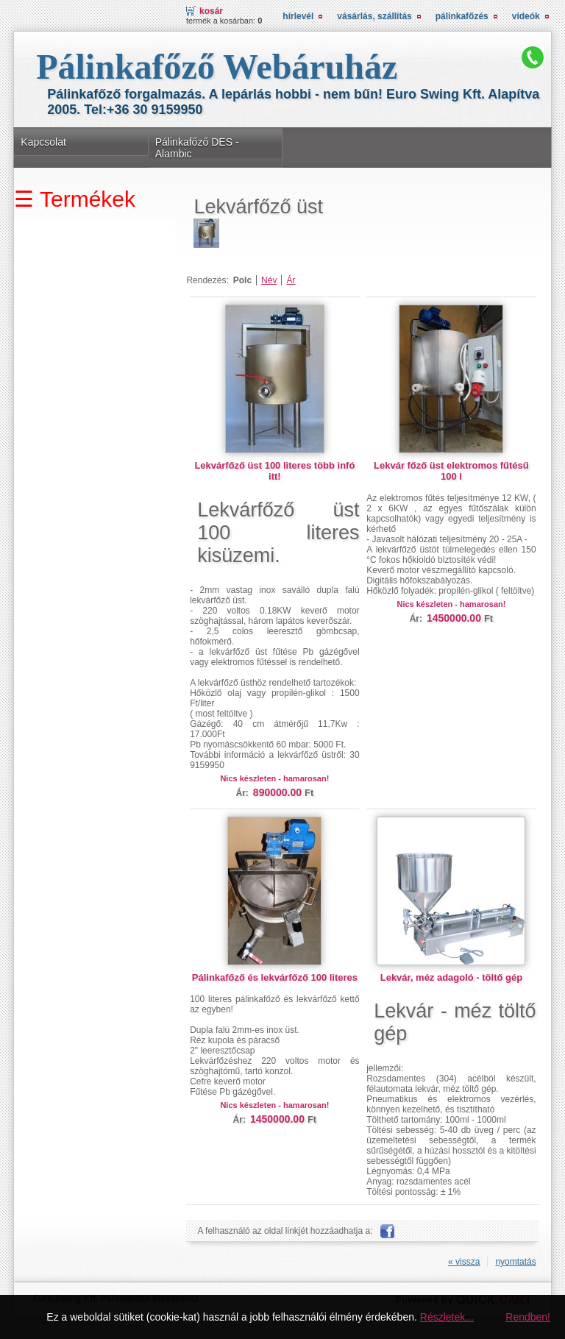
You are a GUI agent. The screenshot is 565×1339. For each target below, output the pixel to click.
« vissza (464, 1262)
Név (269, 280)
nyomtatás (515, 1262)
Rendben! (527, 1317)
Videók (526, 16)
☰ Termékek (74, 199)
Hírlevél (297, 16)
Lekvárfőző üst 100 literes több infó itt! (274, 471)
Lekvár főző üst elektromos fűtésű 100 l (451, 471)
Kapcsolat (43, 142)
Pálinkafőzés (462, 16)
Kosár (211, 11)
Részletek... (447, 1317)
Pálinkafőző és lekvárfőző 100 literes (275, 977)
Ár (290, 280)
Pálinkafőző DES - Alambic (197, 148)
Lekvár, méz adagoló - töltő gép (451, 977)
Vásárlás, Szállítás (374, 16)
